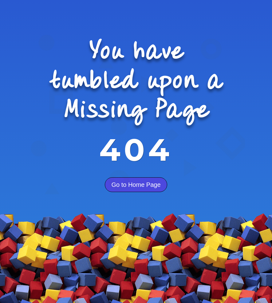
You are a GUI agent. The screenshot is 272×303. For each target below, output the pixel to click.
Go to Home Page (135, 184)
